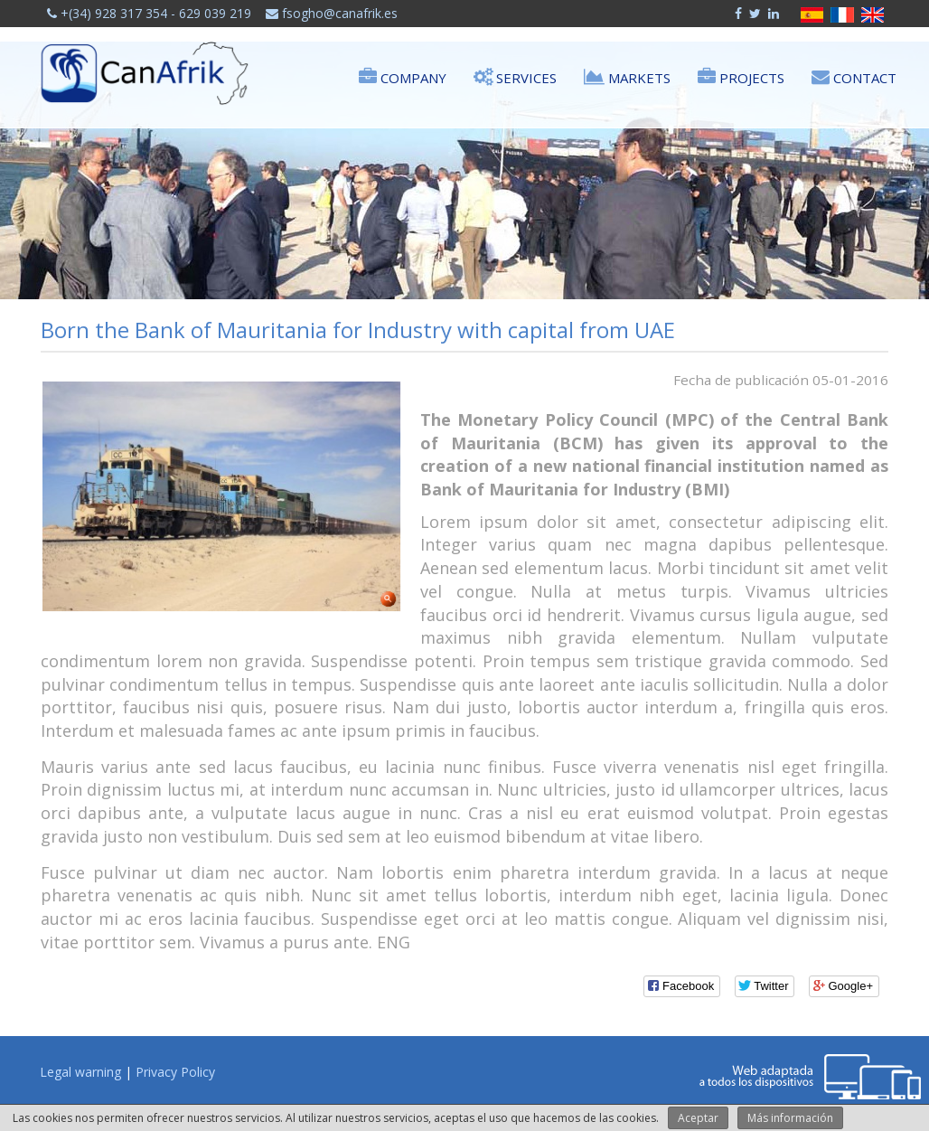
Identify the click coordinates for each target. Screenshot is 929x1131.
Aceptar (698, 1118)
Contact (854, 76)
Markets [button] (627, 76)
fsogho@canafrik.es (332, 13)
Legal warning (80, 1071)
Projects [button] (741, 76)
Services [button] (515, 76)
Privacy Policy (175, 1071)
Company (402, 76)
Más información (790, 1118)
